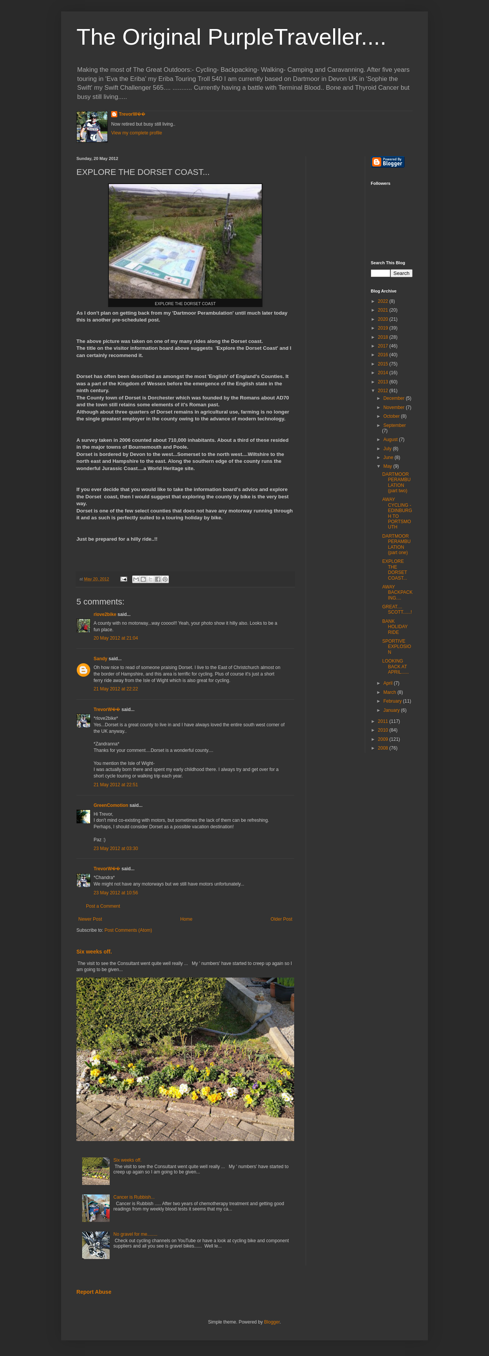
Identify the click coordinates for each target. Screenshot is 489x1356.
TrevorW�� (132, 114)
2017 (383, 346)
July (388, 448)
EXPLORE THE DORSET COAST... (394, 569)
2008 (383, 748)
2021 (383, 310)
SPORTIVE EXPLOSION (396, 646)
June (388, 457)
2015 (383, 364)
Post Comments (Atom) (128, 930)
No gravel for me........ (135, 1234)
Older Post (281, 919)
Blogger (272, 1322)
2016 (383, 354)
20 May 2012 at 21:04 (116, 638)
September (394, 425)
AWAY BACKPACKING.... (397, 592)
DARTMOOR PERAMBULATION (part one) (396, 544)
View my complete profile (136, 133)
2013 (383, 382)
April (388, 683)
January (392, 710)
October (392, 416)
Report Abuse (93, 1292)
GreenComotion (111, 805)
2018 (383, 337)
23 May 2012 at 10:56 (116, 892)
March (390, 692)
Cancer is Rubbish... (134, 1197)
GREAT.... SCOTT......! (397, 609)
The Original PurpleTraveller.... (231, 37)
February (393, 701)
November (394, 407)
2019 (383, 328)
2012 (383, 390)
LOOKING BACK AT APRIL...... (395, 666)
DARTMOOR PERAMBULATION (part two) (396, 482)
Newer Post (90, 919)
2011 (383, 721)
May (388, 466)
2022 (383, 301)
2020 (383, 319)
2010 (383, 730)
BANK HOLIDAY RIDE (395, 627)
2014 (383, 372)
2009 (383, 739)
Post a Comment (103, 906)
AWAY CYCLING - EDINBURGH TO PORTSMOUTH (397, 513)
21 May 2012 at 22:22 (116, 689)
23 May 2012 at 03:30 (116, 848)
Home (186, 919)
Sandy (100, 658)
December (394, 398)
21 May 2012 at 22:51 (116, 784)
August (391, 439)
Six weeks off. (94, 952)
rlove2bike (105, 614)
